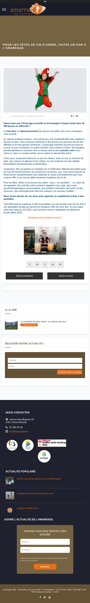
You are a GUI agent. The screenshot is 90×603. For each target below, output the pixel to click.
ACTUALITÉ (39, 116)
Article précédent (24, 276)
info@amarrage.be (18, 431)
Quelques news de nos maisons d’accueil (35, 493)
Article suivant (66, 276)
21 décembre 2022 (18, 116)
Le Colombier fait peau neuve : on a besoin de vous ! (43, 321)
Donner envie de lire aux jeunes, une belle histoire (39, 479)
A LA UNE (29, 116)
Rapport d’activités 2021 (27, 508)
